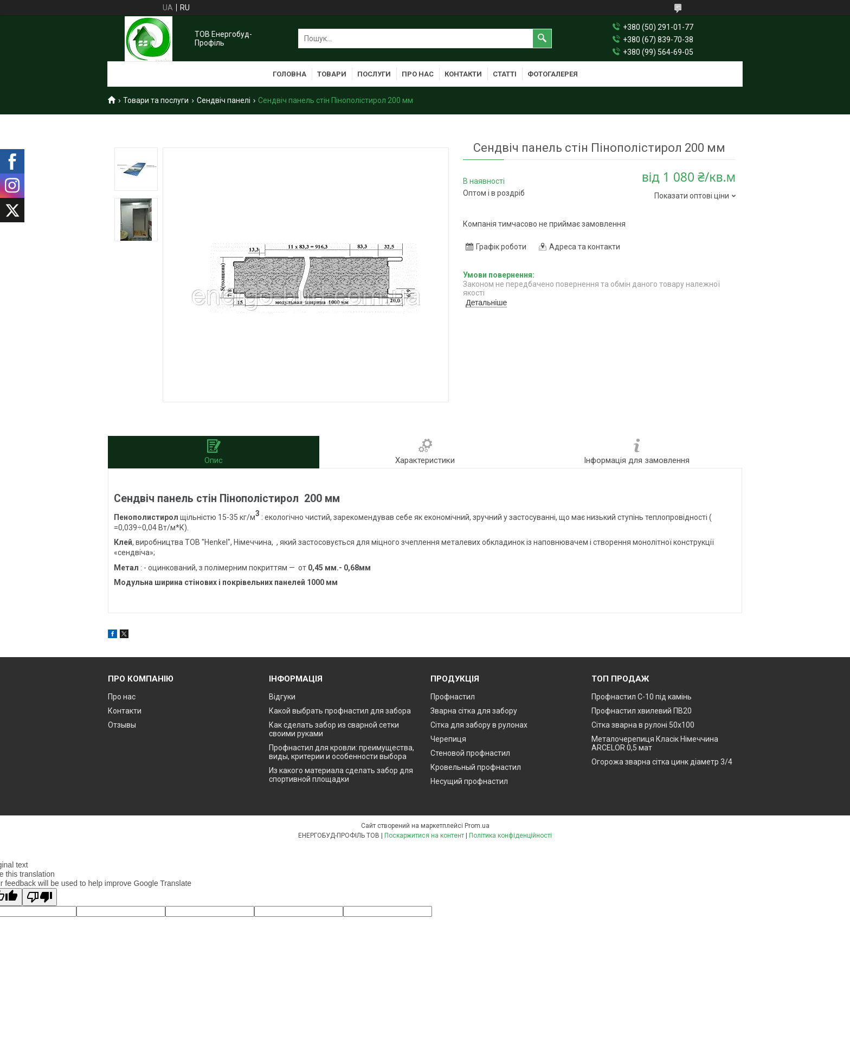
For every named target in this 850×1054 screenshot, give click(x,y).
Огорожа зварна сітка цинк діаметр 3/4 (661, 761)
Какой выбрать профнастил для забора (340, 710)
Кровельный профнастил (475, 767)
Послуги (374, 74)
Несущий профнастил (469, 781)
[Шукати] (542, 38)
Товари (331, 74)
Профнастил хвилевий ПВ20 (641, 710)
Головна (289, 74)
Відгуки (282, 696)
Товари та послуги (156, 100)
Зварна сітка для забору (473, 710)
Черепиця (448, 739)
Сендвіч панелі (223, 100)
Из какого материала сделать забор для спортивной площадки (341, 774)
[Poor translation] (39, 897)
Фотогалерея (552, 74)
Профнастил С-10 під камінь (641, 696)
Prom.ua (477, 826)
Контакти (463, 74)
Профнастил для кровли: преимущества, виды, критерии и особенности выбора (341, 752)
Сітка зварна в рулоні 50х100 (642, 725)
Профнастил (452, 696)
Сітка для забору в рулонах (478, 725)
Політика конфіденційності (510, 835)
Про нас (418, 74)
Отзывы (122, 725)
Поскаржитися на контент (424, 835)
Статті (505, 74)
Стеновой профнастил (470, 753)
